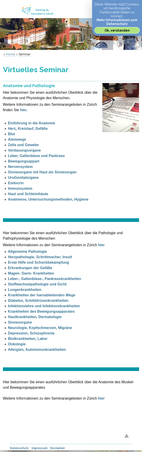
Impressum (39, 448)
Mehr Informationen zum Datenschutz (117, 22)
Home (10, 54)
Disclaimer (57, 448)
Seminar (24, 54)
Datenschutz (19, 448)
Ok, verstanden (117, 30)
